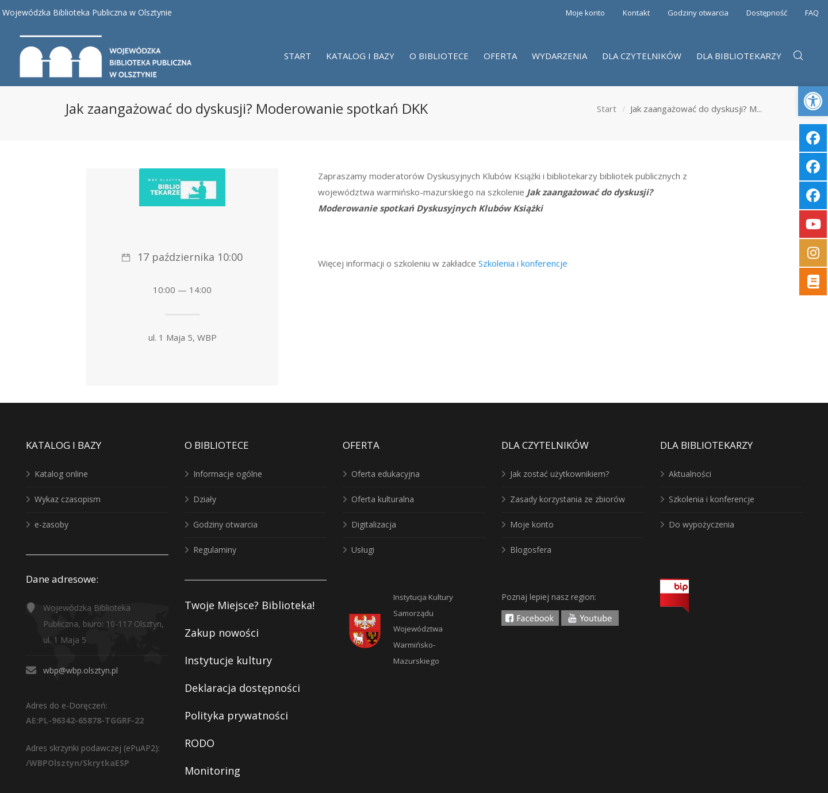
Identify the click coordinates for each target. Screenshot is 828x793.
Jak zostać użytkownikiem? (559, 473)
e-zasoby (51, 524)
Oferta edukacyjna (385, 473)
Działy (204, 499)
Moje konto (585, 12)
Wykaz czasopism (67, 499)
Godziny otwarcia (698, 12)
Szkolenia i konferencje (523, 263)
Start (606, 108)
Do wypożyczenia (701, 524)
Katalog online (61, 473)
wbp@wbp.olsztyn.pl (80, 670)
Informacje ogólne (227, 473)
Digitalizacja (373, 524)
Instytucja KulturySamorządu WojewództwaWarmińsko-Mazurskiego (423, 629)
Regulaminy (214, 549)
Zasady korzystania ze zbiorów (567, 499)
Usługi (362, 549)
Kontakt (636, 12)
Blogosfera (530, 549)
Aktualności (690, 473)
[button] (813, 101)
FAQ (812, 12)
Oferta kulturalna (382, 499)
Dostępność (766, 12)
